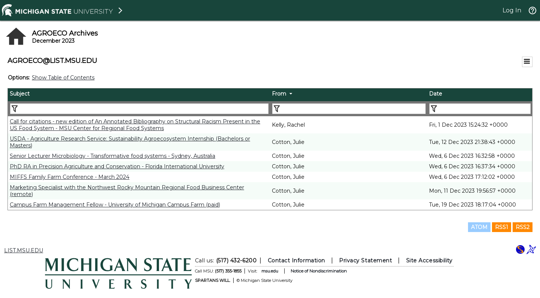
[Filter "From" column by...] (349, 108)
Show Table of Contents (63, 77)
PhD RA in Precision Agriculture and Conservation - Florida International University (117, 166)
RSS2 (523, 227)
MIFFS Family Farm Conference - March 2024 (69, 177)
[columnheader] (139, 94)
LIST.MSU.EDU (23, 250)
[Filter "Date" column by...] (480, 108)
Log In (511, 10)
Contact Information (296, 260)
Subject (20, 93)
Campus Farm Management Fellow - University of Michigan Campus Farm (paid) (115, 204)
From (279, 93)
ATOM (479, 227)
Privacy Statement (365, 260)
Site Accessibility (429, 260)
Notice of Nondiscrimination (319, 271)
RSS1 (501, 227)
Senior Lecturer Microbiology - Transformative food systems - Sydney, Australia (112, 156)
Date (435, 93)
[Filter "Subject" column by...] (139, 108)
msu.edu (269, 271)
